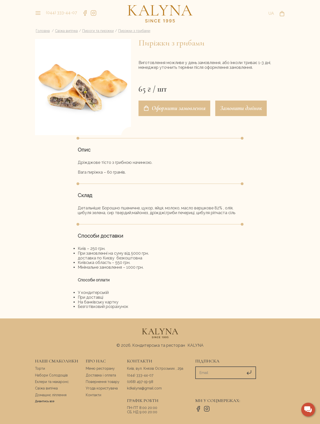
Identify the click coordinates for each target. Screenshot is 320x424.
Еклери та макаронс (52, 382)
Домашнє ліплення (50, 395)
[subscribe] (219, 372)
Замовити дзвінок (241, 108)
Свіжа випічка (46, 388)
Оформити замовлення (174, 108)
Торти (40, 368)
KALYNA (196, 345)
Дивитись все (44, 401)
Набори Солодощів (51, 375)
